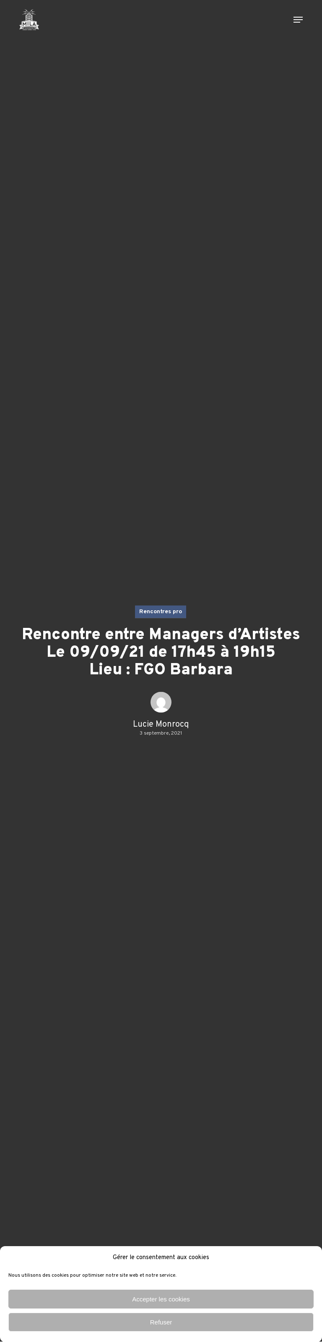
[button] (298, 19)
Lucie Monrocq (161, 724)
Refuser (161, 1322)
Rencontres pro (160, 611)
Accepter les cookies (161, 1299)
